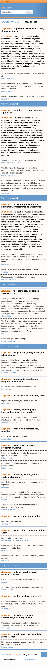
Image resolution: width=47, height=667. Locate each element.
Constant (22, 148)
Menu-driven (39, 54)
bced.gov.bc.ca (7, 647)
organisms (26, 618)
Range (4, 227)
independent (7, 412)
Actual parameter (35, 138)
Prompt (22, 56)
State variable (35, 133)
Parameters (28, 123)
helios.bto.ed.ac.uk (8, 280)
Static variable (7, 133)
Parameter (25, 59)
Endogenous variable (10, 135)
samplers (22, 291)
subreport (33, 204)
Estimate (18, 214)
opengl (15, 31)
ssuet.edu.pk (6, 609)
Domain (30, 224)
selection (15, 574)
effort (42, 530)
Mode (3, 222)
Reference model (26, 130)
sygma (16, 410)
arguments (18, 29)
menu (16, 445)
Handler (11, 41)
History (4, 66)
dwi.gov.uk (5, 628)
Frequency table (16, 249)
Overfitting (38, 130)
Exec (43, 64)
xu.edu (4, 500)
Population (39, 219)
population (6, 207)
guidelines (33, 291)
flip (14, 293)
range (30, 516)
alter (22, 445)
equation (17, 110)
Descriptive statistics (31, 222)
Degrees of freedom (16, 227)
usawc (16, 395)
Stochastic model (21, 133)
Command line (21, 41)
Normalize (38, 224)
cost (13, 637)
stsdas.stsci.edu (7, 79)
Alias (37, 59)
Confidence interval (9, 224)
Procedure (40, 56)
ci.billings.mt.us (7, 524)
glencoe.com (6, 551)
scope (27, 474)
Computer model (24, 128)
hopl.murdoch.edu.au (9, 422)
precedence (17, 381)
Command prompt (23, 61)
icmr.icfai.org (6, 389)
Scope (4, 128)
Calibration (14, 120)
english (5, 477)
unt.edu (4, 582)
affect (4, 533)
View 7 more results (10, 284)
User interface (26, 49)
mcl (15, 516)
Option (36, 36)
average (22, 516)
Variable (24, 125)
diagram (5, 381)
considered (30, 412)
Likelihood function (19, 244)
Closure (21, 143)
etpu (3, 113)
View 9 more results (10, 198)
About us (5, 1)
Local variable (34, 125)
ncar (9, 113)
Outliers (4, 229)
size (28, 634)
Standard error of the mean (19, 234)
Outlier (42, 214)
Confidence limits (8, 242)
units (37, 516)
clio (41, 29)
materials (36, 634)
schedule (18, 615)
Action (40, 44)
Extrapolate (6, 237)
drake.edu (5, 193)
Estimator (34, 214)
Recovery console (33, 51)
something (32, 530)
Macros (27, 46)
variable (38, 110)
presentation (7, 448)
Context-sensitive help (10, 59)
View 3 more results (10, 104)
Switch (33, 44)
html (33, 596)
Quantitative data (27, 219)
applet (16, 596)
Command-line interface (11, 39)
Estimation (19, 212)
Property (29, 143)
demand (5, 574)
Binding (36, 64)
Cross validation (25, 239)
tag (22, 596)
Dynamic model (30, 118)
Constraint (17, 123)
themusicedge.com (8, 341)
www (42, 395)
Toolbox (21, 51)
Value (3, 148)
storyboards (32, 379)
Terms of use (39, 665)
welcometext (32, 29)
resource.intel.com (8, 373)
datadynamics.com (8, 264)
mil (31, 395)
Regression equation (31, 145)
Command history (22, 44)
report (25, 572)
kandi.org (5, 99)
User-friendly (13, 66)
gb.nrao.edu (6, 316)
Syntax (14, 51)
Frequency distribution (10, 217)
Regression (6, 150)
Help (11, 44)
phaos (16, 429)
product (5, 637)
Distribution (26, 217)
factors (17, 530)
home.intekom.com (8, 510)
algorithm (15, 477)
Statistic (26, 214)
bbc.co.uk (5, 561)
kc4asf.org (5, 334)
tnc (15, 291)
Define (28, 12)
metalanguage (28, 410)
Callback (19, 46)
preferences (32, 429)
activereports (20, 204)
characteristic (34, 207)
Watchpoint (12, 143)
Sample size (6, 247)
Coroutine (5, 56)
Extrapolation (23, 150)
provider (5, 431)
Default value (12, 148)
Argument (18, 36)
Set (33, 128)
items (18, 448)
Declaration (32, 148)
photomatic (19, 379)
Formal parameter (27, 66)
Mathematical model (25, 140)
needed (33, 572)
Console (4, 54)
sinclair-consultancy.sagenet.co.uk (14, 540)
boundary (18, 474)
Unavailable (6, 69)
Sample (35, 229)
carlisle (25, 395)
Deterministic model (28, 120)
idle (3, 355)
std (42, 352)
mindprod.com (7, 439)
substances (7, 618)
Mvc (32, 59)
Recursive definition (9, 138)
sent (38, 596)
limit (24, 530)
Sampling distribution (10, 232)
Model (14, 150)
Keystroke (31, 56)
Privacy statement (26, 665)
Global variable (14, 125)
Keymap (4, 46)
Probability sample (9, 239)
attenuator (6, 293)
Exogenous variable (9, 130)
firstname (6, 31)
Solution (17, 145)
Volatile (40, 135)
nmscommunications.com (11, 163)
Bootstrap (5, 244)
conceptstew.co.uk (8, 175)
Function (5, 120)
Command (28, 36)
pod (23, 429)
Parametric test (34, 244)
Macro (11, 46)
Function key (14, 54)
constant (28, 110)
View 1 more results (10, 346)
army (36, 395)
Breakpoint (27, 64)
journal (35, 474)
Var (39, 120)
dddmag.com (6, 487)
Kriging (33, 237)
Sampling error (37, 234)
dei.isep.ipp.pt (6, 91)
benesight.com (7, 590)
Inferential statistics (17, 229)
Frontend (14, 56)
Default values (15, 153)
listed (17, 618)
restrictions (19, 634)
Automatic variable (28, 135)
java (27, 596)
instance (10, 355)
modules (30, 445)
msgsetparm (19, 352)
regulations (29, 615)
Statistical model (32, 227)
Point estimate (7, 214)
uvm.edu (4, 272)
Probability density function (28, 242)
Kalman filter (6, 123)
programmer (19, 207)
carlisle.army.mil (7, 403)
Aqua (14, 69)
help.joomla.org (7, 458)
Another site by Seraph (26, 660)
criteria (17, 572)
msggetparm (33, 352)
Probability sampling (21, 247)
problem (19, 412)
